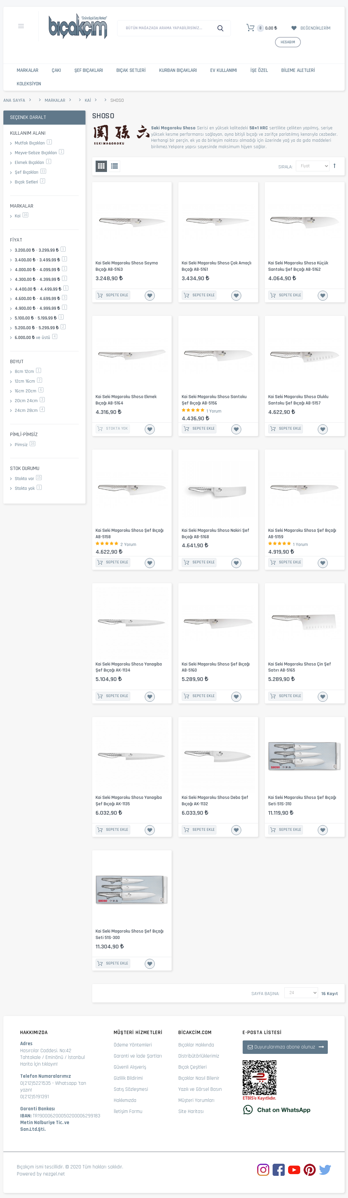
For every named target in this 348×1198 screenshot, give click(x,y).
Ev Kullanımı (223, 70)
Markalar (27, 70)
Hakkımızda (125, 1100)
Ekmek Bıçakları (33, 163)
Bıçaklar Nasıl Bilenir (198, 1078)
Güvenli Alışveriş (130, 1067)
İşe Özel (259, 70)
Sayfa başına (264, 994)
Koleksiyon (29, 84)
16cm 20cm (29, 391)
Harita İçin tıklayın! (39, 1064)
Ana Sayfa (14, 100)
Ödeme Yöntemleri (133, 1044)
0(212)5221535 (35, 1083)
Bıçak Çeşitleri (192, 1067)
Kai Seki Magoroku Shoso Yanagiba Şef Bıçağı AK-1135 (129, 801)
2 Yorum (128, 545)
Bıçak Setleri (131, 70)
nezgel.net (54, 1174)
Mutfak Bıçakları (33, 143)
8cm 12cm (28, 372)
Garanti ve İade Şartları (138, 1056)
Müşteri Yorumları (196, 1100)
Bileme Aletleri (298, 70)
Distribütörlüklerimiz (198, 1056)
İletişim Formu (128, 1111)
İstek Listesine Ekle (150, 296)
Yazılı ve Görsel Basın (200, 1089)
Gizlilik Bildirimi (128, 1078)
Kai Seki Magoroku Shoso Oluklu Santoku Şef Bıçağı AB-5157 (298, 400)
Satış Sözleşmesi (131, 1089)
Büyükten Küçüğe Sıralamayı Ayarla (334, 166)
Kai (88, 100)
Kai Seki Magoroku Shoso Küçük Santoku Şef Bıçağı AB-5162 (298, 266)
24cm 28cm (30, 411)
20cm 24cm (30, 401)
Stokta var (28, 479)
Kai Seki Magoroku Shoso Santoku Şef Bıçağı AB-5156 (214, 400)
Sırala (284, 167)
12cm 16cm (28, 381)
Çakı (56, 70)
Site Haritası (191, 1111)
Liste (114, 166)
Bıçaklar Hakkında (196, 1044)
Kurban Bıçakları (178, 70)
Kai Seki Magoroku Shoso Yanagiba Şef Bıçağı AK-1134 (129, 667)
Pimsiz (25, 445)
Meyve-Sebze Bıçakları (39, 153)
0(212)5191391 (34, 1097)
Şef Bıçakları (88, 70)
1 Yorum (214, 411)
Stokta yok (28, 488)
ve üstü (36, 338)
